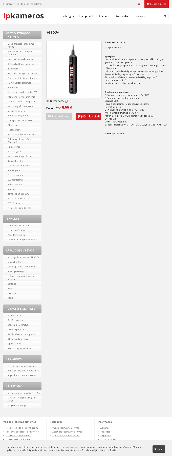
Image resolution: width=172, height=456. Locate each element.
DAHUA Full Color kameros (21, 63)
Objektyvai (13, 124)
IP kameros (13, 87)
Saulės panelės (15, 320)
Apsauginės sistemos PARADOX (23, 257)
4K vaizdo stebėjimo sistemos (22, 73)
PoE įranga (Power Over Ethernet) (19, 141)
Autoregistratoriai (16, 170)
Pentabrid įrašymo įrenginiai (21, 96)
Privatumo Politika (109, 439)
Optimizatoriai (15, 343)
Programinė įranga (17, 405)
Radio (10, 297)
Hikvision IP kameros (18, 230)
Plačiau (113, 450)
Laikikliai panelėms (17, 329)
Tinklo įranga (14, 146)
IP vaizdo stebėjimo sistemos (22, 78)
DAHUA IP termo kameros (20, 59)
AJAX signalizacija (16, 271)
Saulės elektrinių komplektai (22, 334)
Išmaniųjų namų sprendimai (21, 266)
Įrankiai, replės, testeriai (20, 348)
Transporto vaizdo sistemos (22, 120)
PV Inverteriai (14, 315)
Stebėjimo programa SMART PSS (24, 392)
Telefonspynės (15, 174)
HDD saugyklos (15, 151)
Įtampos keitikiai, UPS (18, 193)
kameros (23, 15)
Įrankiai (11, 189)
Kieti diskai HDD (15, 160)
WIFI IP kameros (15, 203)
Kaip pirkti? (86, 16)
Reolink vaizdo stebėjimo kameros (20, 53)
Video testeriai (15, 184)
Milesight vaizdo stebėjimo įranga (21, 45)
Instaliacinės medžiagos (19, 207)
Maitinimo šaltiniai (16, 110)
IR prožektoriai (15, 129)
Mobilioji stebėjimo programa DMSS (22, 399)
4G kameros (14, 68)
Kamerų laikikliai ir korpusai (21, 101)
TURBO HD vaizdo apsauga (21, 225)
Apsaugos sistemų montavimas (23, 370)
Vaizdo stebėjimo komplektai (22, 134)
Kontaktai (122, 16)
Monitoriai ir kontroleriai (20, 165)
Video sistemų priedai (19, 115)
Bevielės (12, 283)
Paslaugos (67, 16)
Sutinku (158, 449)
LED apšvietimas (16, 179)
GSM (10, 288)
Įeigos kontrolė (15, 261)
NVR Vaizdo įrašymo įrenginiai (22, 239)
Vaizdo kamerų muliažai (19, 156)
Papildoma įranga (16, 234)
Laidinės (12, 293)
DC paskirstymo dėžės (19, 338)
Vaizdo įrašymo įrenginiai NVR (22, 92)
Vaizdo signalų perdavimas (21, 106)
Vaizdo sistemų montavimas (22, 365)
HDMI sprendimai (16, 198)
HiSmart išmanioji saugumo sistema (21, 277)
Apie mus (105, 16)
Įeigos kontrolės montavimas (22, 375)
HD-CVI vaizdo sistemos (19, 82)
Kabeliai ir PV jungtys (18, 324)
